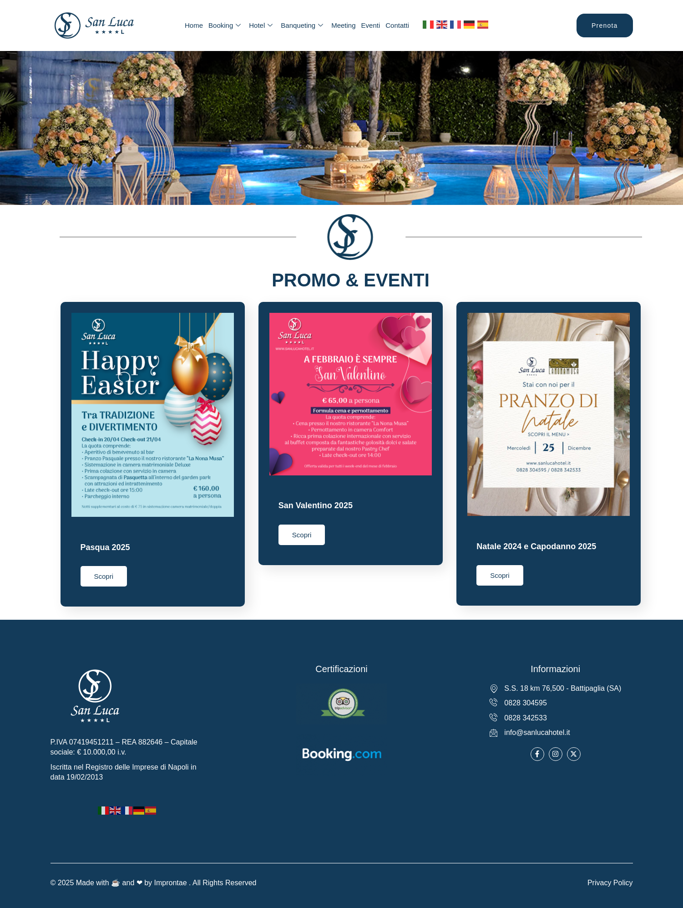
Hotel (261, 25)
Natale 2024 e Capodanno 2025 (536, 546)
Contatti (397, 25)
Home (194, 25)
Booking (224, 25)
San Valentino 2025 (315, 505)
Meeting (343, 25)
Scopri (104, 576)
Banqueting (302, 25)
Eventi (370, 25)
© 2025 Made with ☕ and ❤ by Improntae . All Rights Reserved (154, 880)
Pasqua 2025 (105, 547)
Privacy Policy (610, 880)
